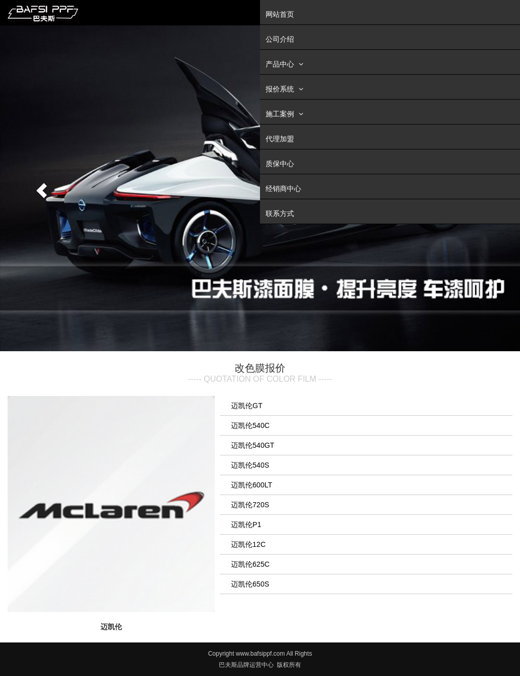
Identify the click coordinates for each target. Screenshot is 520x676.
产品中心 (286, 63)
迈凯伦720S (250, 505)
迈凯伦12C (248, 544)
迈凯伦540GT (252, 445)
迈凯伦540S (250, 465)
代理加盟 (280, 139)
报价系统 (286, 88)
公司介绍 (280, 39)
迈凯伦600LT (251, 485)
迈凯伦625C (250, 564)
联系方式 (280, 213)
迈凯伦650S (250, 584)
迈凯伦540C (250, 425)
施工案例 (286, 113)
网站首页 (280, 14)
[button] (39, 188)
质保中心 (280, 164)
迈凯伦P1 (246, 524)
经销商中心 (283, 189)
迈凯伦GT (246, 406)
